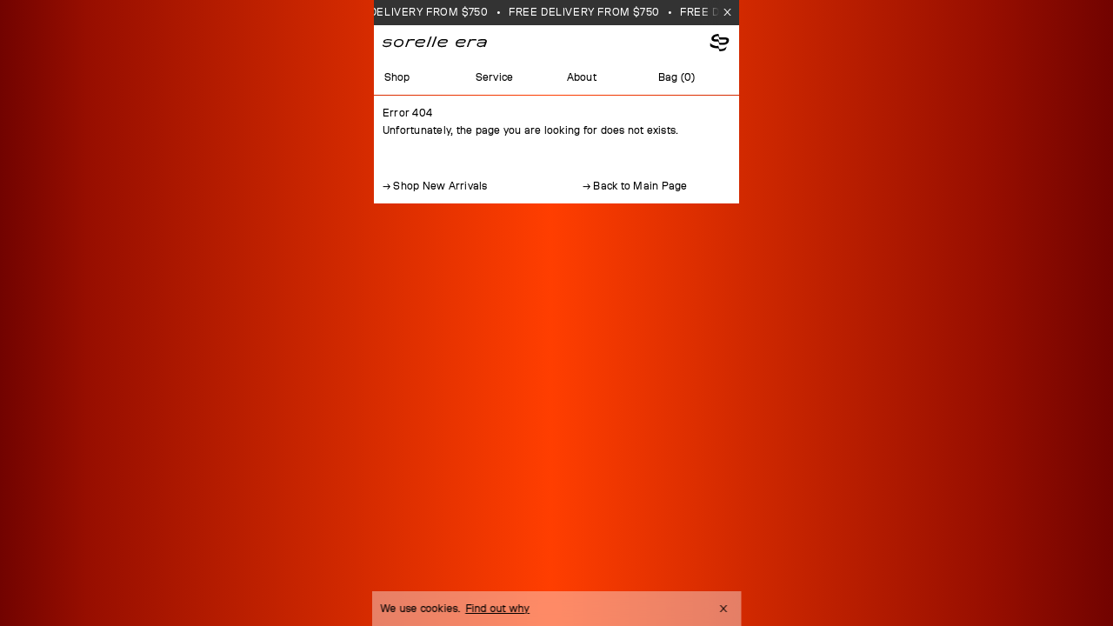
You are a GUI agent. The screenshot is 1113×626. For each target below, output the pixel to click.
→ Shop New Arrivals (435, 186)
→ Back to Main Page (635, 186)
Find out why (497, 608)
